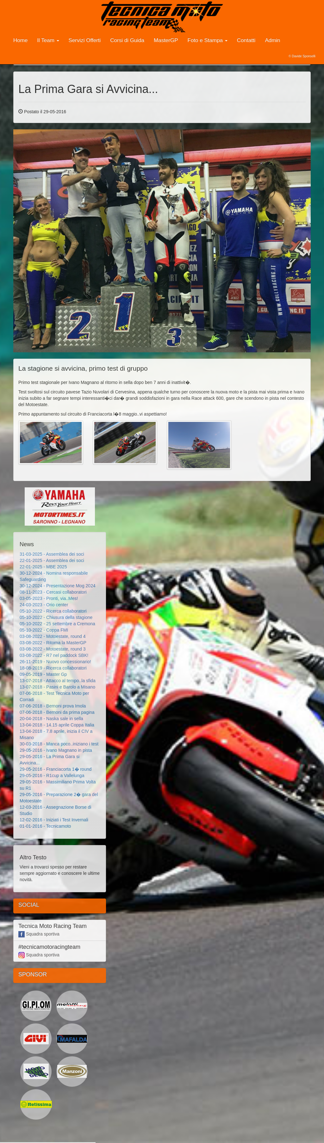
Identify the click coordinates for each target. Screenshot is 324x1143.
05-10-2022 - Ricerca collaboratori (53, 611)
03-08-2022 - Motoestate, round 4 (53, 636)
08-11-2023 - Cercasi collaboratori (53, 592)
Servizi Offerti (85, 40)
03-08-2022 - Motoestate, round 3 (53, 649)
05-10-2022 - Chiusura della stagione (56, 617)
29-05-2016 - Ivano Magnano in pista (56, 750)
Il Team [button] (48, 40)
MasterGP (166, 40)
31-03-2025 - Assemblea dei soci (52, 554)
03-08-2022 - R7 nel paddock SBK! (54, 655)
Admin (272, 40)
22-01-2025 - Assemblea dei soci (52, 560)
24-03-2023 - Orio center (44, 604)
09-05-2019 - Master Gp (43, 674)
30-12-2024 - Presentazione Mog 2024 (58, 585)
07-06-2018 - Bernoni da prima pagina (57, 712)
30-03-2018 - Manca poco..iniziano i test (59, 743)
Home (20, 40)
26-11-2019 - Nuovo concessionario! (55, 661)
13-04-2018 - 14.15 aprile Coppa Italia (57, 724)
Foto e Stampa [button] (207, 40)
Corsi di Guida (127, 40)
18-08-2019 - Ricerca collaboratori (53, 667)
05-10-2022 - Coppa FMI (44, 630)
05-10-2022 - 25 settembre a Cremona (57, 623)
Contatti (246, 40)
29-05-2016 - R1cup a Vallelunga (52, 775)
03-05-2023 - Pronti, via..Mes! (49, 598)
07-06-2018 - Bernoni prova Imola (53, 705)
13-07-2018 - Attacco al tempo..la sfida (58, 680)
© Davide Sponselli (302, 56)
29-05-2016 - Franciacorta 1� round (55, 769)
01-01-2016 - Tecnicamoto (45, 826)
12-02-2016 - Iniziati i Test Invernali (54, 819)
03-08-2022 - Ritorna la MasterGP (53, 642)
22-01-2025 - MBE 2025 (43, 566)
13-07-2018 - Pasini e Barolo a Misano (57, 686)
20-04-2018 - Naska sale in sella (51, 718)
